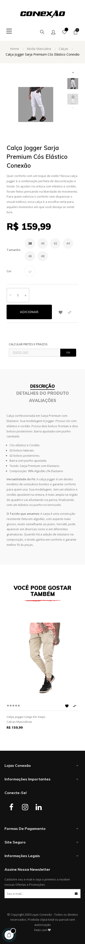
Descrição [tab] (42, 386)
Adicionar (29, 312)
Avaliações (42, 400)
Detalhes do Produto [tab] (42, 393)
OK (68, 352)
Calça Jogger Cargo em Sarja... (27, 716)
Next (72, 72)
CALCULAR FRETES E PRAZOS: (28, 344)
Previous (72, 108)
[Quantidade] (18, 295)
